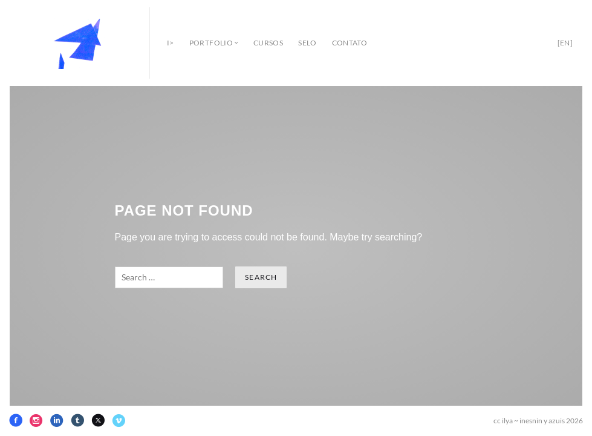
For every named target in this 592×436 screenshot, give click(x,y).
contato (350, 42)
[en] (565, 42)
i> (170, 42)
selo (307, 42)
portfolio (211, 42)
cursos (268, 42)
